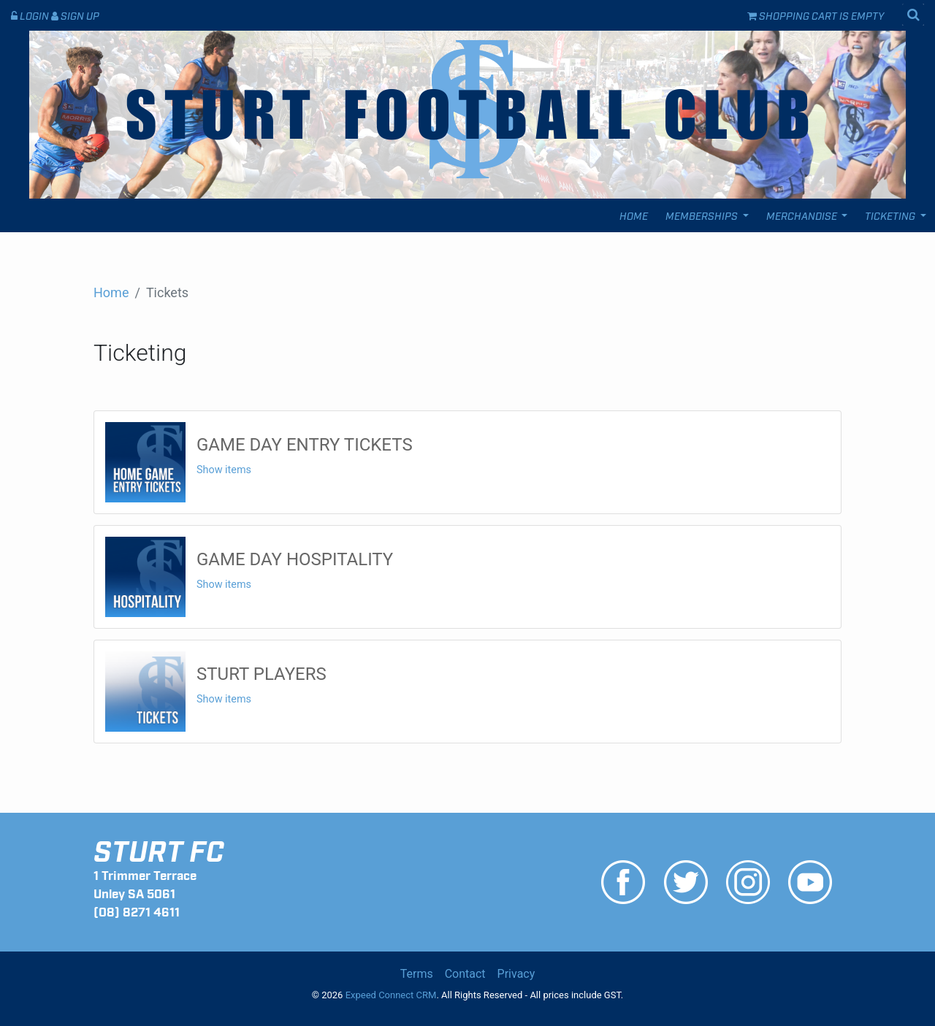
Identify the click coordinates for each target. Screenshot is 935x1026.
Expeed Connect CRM (391, 994)
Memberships (702, 215)
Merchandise (802, 215)
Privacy (516, 974)
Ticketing (891, 215)
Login (31, 15)
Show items (223, 470)
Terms (416, 974)
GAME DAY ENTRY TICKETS (304, 444)
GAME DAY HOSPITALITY (294, 559)
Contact (465, 974)
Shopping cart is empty (815, 15)
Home (633, 215)
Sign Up (75, 15)
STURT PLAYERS (261, 674)
